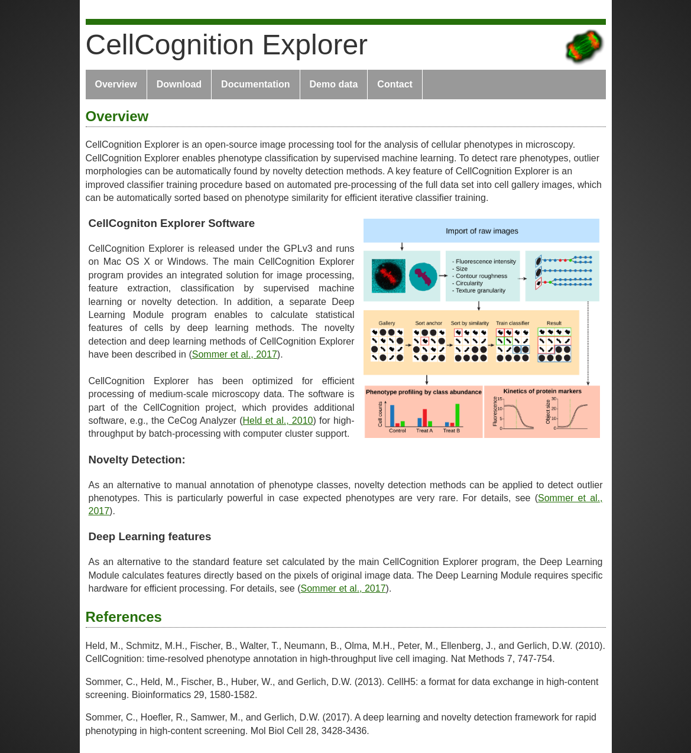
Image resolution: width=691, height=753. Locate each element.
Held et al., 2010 (278, 421)
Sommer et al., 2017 (234, 354)
